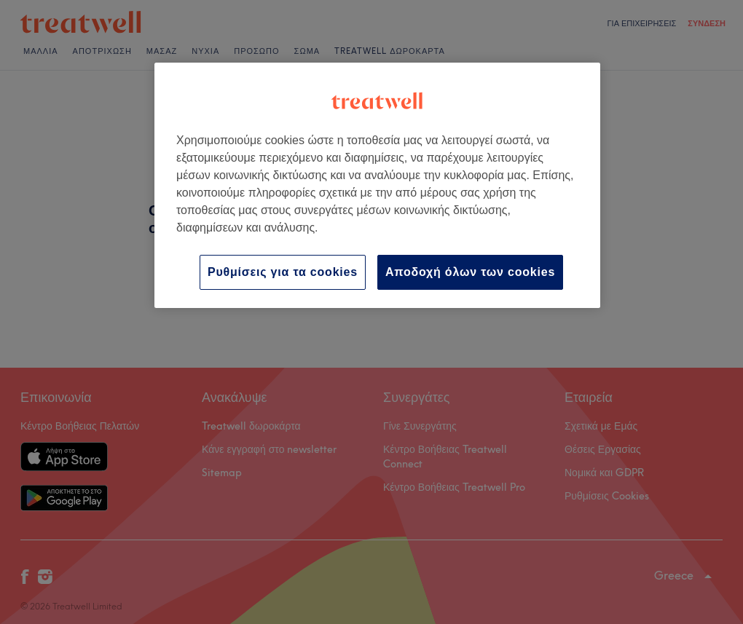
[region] (377, 185)
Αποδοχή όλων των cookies (470, 272)
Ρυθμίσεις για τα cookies (283, 272)
